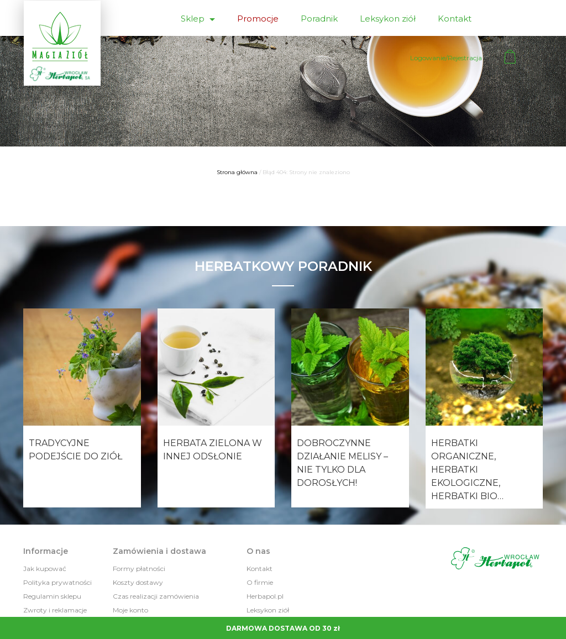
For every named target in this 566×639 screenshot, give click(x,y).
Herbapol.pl (265, 596)
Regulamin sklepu (52, 596)
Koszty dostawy (138, 582)
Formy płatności (139, 568)
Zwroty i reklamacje (55, 610)
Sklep (194, 18)
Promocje (258, 18)
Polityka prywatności (57, 582)
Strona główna (237, 172)
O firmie (260, 582)
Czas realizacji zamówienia (156, 596)
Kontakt (454, 18)
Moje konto (130, 610)
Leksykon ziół (388, 18)
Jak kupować (44, 568)
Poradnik (319, 18)
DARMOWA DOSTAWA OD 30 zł (283, 628)
